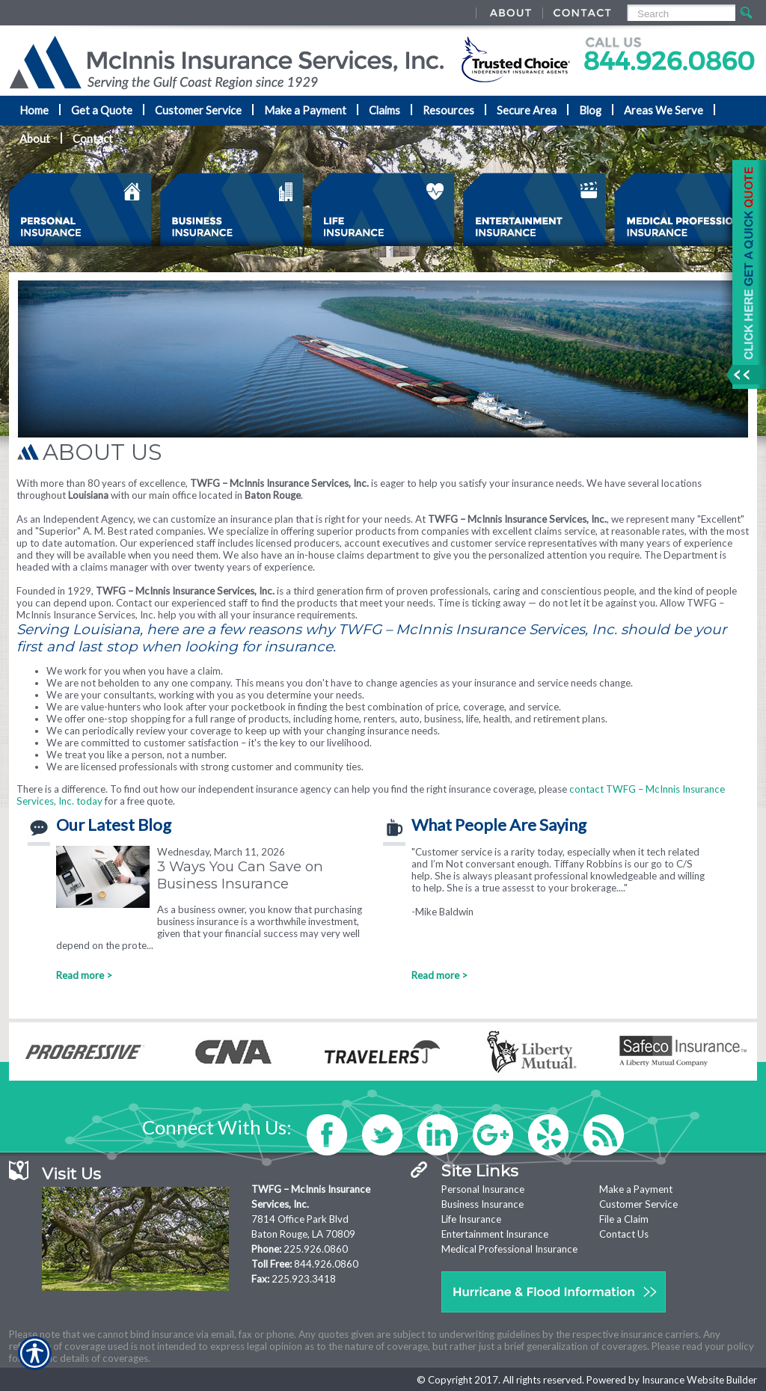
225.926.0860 (316, 1249)
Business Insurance (482, 1204)
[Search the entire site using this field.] (680, 13)
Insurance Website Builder (699, 1380)
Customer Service (638, 1204)
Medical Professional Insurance (509, 1249)
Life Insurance (471, 1219)
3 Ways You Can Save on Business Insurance (240, 875)
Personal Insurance (482, 1189)
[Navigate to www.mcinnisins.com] (743, 274)
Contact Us (624, 1234)
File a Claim (624, 1219)
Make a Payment (635, 1189)
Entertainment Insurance (494, 1234)
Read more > (84, 975)
